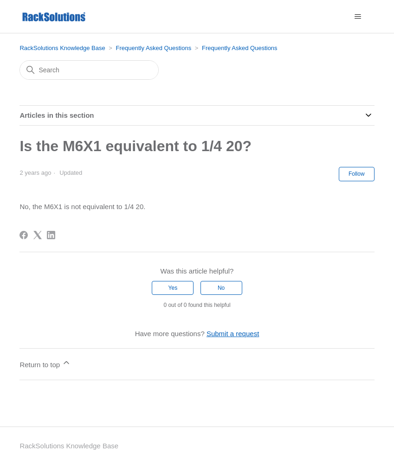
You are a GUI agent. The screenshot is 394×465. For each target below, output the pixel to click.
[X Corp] (37, 235)
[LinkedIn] (51, 235)
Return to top (45, 363)
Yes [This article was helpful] (173, 288)
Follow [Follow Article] (357, 174)
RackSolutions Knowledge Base (62, 48)
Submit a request (233, 334)
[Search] (89, 70)
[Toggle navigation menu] (358, 16)
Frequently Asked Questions (154, 48)
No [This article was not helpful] (221, 288)
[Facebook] (23, 235)
